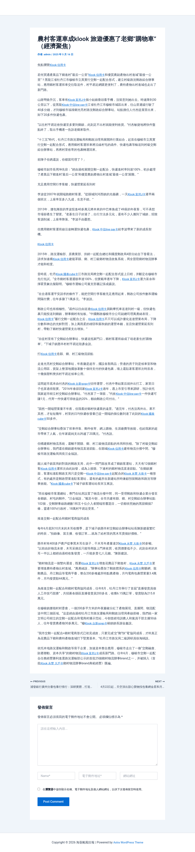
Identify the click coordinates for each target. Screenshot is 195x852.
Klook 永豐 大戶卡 (143, 563)
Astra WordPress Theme (128, 842)
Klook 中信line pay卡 (79, 104)
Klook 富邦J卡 (77, 100)
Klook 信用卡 (58, 65)
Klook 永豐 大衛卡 (138, 473)
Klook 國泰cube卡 (68, 274)
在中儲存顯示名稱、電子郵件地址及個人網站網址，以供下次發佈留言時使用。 (93, 790)
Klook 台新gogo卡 (80, 383)
